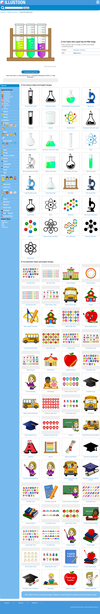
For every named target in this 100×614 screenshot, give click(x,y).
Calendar (7, 91)
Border (4, 220)
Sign (3, 225)
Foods (5, 153)
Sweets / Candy (8, 155)
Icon (4, 213)
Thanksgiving (8, 96)
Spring (6, 103)
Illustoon (3, 12)
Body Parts (7, 207)
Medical (6, 205)
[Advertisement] (81, 27)
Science (15, 12)
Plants (5, 117)
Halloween (7, 95)
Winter (6, 109)
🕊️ (3, 137)
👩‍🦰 (15, 177)
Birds (5, 132)
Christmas (7, 93)
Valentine (7, 98)
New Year (7, 102)
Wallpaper (5, 222)
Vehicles (6, 167)
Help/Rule (34, 603)
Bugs (5, 150)
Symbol (10, 213)
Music (5, 199)
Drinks (5, 158)
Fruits (5, 161)
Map (3, 224)
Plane (5, 170)
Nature (5, 111)
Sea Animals (7, 141)
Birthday (6, 100)
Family (3, 175)
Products (6, 210)
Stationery (6, 187)
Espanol (6, 603)
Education (9, 12)
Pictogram (5, 227)
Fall (5, 107)
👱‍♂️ (3, 180)
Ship (4, 172)
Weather (6, 120)
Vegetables (7, 164)
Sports (5, 190)
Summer (6, 105)
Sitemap (20, 603)
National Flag (7, 216)
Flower (5, 114)
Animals (6, 123)
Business (6, 202)
